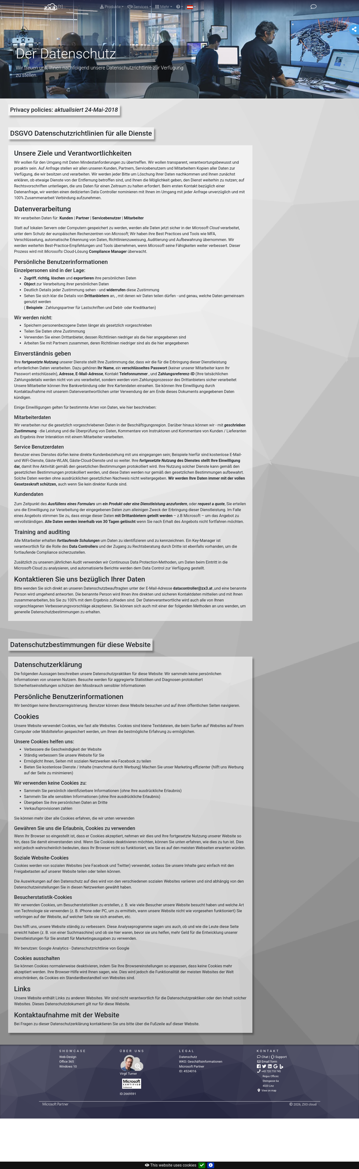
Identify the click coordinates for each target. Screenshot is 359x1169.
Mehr (162, 6)
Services (138, 6)
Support (279, 1057)
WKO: (200, 1061)
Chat (262, 1057)
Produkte (110, 6)
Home (50, 7)
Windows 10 (68, 1066)
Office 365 (66, 1061)
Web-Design (67, 1057)
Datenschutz (188, 1057)
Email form (267, 1061)
